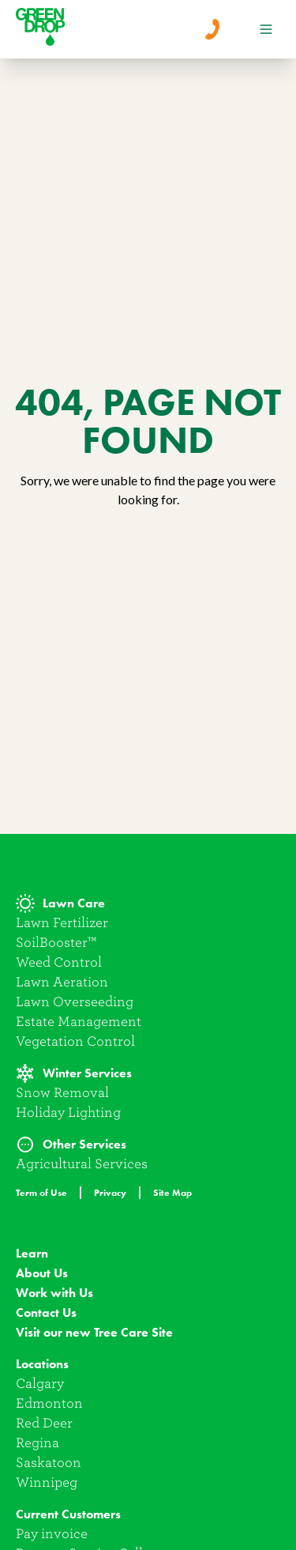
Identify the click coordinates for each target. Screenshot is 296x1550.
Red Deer (44, 1423)
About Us (42, 1272)
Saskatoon (48, 1462)
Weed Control (59, 962)
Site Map (172, 1192)
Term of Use (41, 1192)
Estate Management (78, 1021)
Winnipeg (46, 1482)
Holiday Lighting (68, 1112)
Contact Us (46, 1312)
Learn (32, 1253)
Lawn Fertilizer (62, 922)
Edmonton (49, 1403)
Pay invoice (52, 1533)
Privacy (110, 1192)
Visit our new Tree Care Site (94, 1332)
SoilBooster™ (56, 942)
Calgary (40, 1383)
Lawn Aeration (62, 982)
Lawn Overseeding (74, 1001)
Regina (37, 1442)
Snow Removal (62, 1092)
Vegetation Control (75, 1041)
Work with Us (54, 1292)
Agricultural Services (82, 1163)
